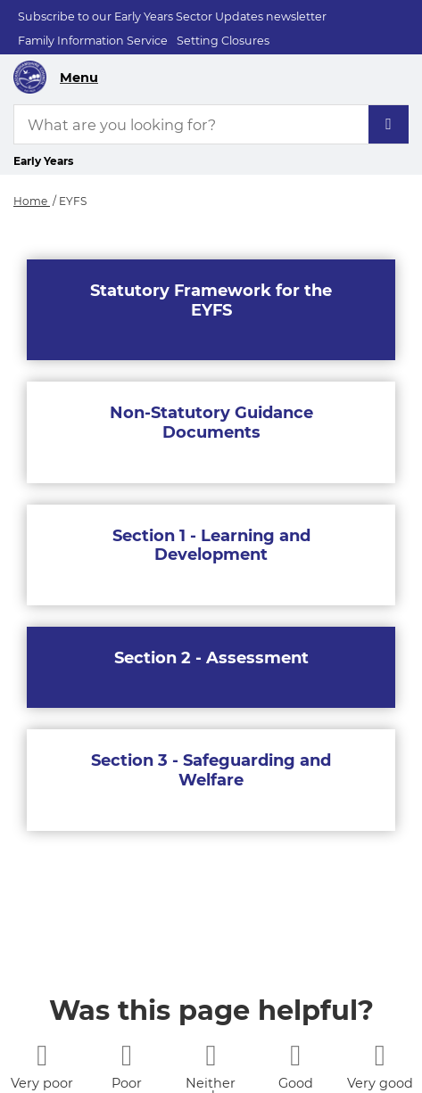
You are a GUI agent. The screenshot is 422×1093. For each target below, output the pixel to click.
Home (31, 201)
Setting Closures (223, 40)
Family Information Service (93, 40)
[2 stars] (126, 1055)
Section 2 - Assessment (211, 658)
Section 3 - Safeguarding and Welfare (211, 770)
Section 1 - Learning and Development (211, 545)
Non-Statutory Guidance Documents (211, 422)
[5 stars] (380, 1055)
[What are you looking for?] (211, 124)
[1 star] (42, 1055)
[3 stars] (211, 1055)
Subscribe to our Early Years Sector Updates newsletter (172, 16)
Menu (79, 78)
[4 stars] (295, 1055)
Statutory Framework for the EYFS (211, 300)
